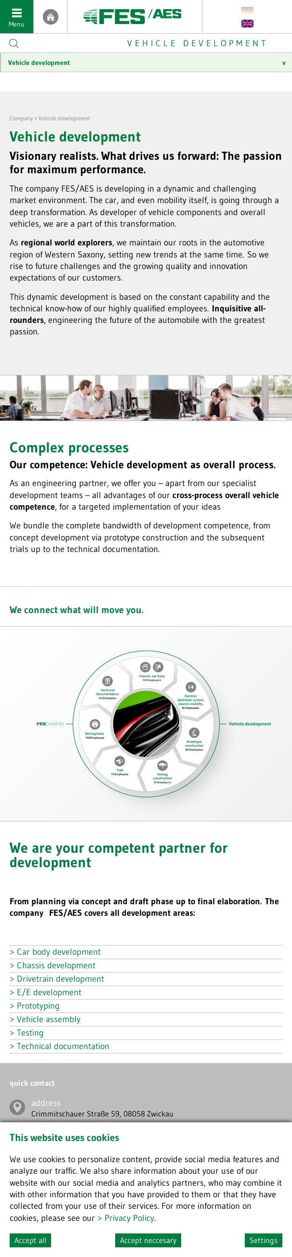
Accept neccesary (148, 1240)
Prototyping (38, 1005)
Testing (30, 1032)
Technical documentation (63, 1046)
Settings (264, 1240)
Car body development (59, 952)
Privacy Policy (129, 1218)
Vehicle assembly (48, 1019)
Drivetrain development (60, 979)
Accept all (30, 1240)
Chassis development (56, 965)
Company (21, 118)
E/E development (49, 992)
